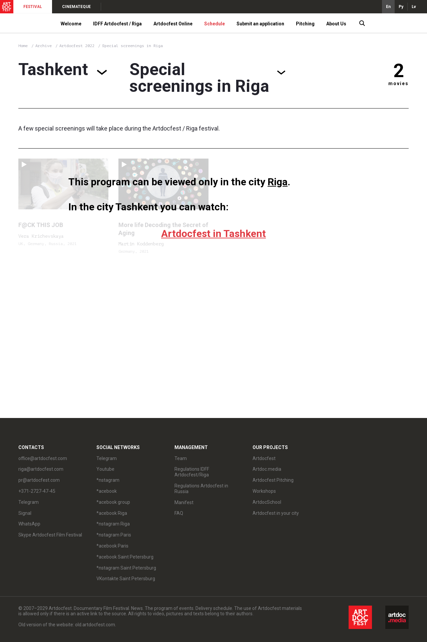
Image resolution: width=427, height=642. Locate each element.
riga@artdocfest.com (40, 469)
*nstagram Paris (113, 535)
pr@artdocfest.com (39, 480)
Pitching (305, 23)
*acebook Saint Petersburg (124, 557)
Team (180, 458)
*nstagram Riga (113, 523)
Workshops (264, 491)
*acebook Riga (111, 513)
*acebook (106, 491)
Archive (43, 45)
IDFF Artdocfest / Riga (117, 23)
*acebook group (113, 502)
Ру (401, 6)
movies (398, 83)
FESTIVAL (32, 6)
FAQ (178, 513)
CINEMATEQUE (76, 6)
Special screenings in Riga (132, 45)
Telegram (28, 502)
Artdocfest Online (172, 23)
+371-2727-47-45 (36, 491)
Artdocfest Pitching (273, 480)
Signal (24, 513)
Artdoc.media (267, 469)
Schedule (214, 23)
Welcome (71, 23)
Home (23, 45)
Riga (278, 182)
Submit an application (260, 23)
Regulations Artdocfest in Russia (201, 488)
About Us (336, 23)
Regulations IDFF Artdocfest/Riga (191, 471)
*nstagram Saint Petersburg (126, 568)
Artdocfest (264, 458)
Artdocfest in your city (276, 513)
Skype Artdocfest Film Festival (50, 535)
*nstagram (107, 480)
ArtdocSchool (267, 502)
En (388, 6)
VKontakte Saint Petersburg (125, 578)
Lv (414, 6)
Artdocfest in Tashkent (213, 233)
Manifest (183, 502)
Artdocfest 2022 (78, 45)
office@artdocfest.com (42, 458)
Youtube (105, 469)
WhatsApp (29, 523)
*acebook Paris (112, 546)
